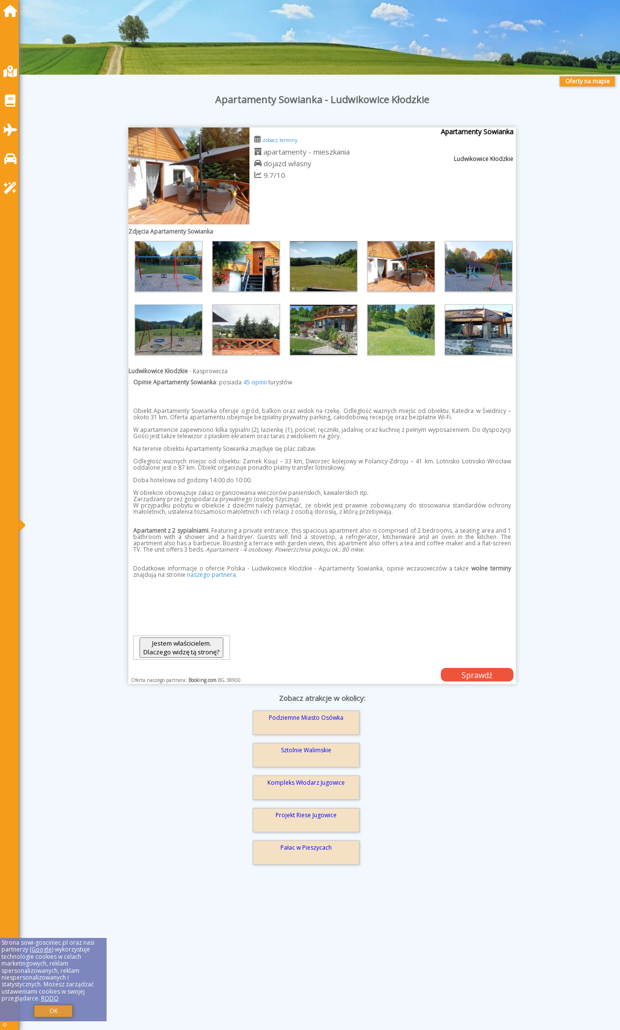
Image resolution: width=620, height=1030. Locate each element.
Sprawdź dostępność (477, 675)
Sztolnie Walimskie (306, 750)
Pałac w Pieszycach (306, 847)
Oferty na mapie (587, 81)
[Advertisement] (319, 961)
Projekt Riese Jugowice (306, 815)
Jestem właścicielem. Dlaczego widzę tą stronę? (181, 647)
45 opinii (255, 382)
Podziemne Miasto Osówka (306, 717)
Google (41, 949)
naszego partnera (211, 574)
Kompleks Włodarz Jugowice (306, 782)
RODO (50, 998)
